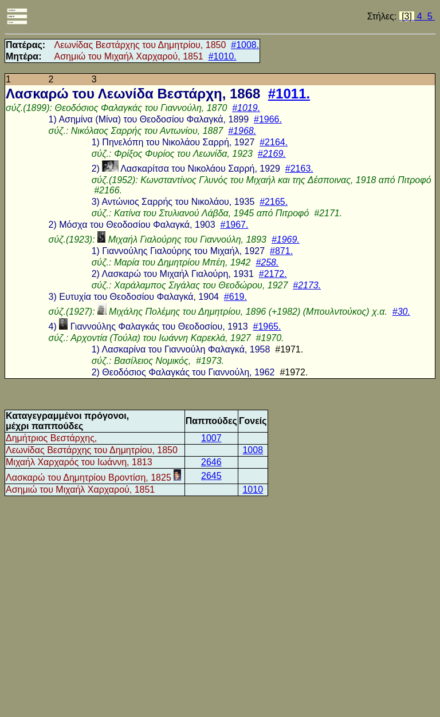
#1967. (234, 224)
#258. (267, 262)
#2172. (273, 274)
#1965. (267, 326)
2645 (211, 476)
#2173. (307, 285)
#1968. (242, 131)
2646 (211, 462)
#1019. (246, 108)
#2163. (299, 168)
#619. (235, 297)
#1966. (268, 119)
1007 (211, 438)
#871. (281, 251)
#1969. (286, 239)
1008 (252, 450)
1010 (252, 489)
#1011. (289, 93)
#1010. (223, 56)
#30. (401, 311)
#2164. (274, 142)
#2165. (274, 202)
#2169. (272, 154)
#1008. (245, 45)
